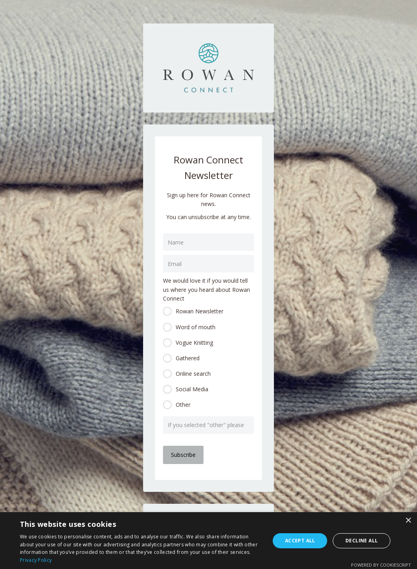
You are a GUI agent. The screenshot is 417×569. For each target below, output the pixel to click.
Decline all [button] (361, 540)
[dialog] (208, 540)
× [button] (408, 521)
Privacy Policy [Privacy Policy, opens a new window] (36, 560)
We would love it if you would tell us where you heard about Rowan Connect (206, 289)
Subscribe (183, 454)
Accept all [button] (300, 540)
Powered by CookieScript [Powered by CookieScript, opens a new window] (381, 565)
